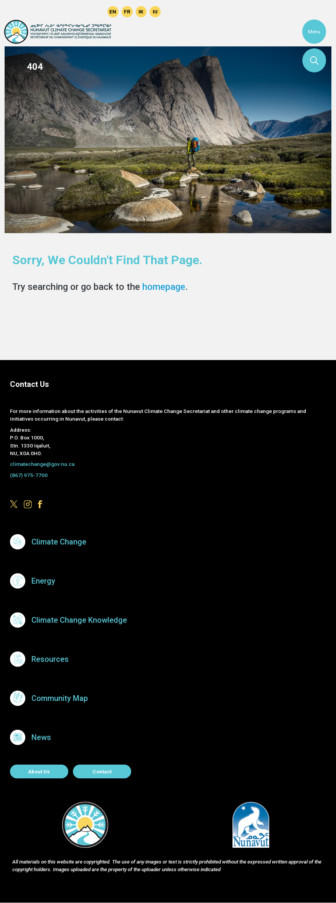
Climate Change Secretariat (57, 32)
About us (39, 771)
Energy (43, 581)
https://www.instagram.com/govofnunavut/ (83, 12)
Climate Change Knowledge (79, 620)
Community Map (59, 698)
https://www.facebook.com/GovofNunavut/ (97, 12)
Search (314, 60)
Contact (102, 771)
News (41, 737)
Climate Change (58, 541)
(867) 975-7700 (29, 475)
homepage (163, 286)
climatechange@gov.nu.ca (42, 464)
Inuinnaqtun (141, 11)
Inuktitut (155, 11)
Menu (314, 31)
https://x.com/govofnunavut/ (68, 12)
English (113, 11)
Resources (50, 659)
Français (127, 11)
